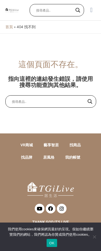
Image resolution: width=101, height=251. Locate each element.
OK (51, 243)
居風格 (48, 157)
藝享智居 (51, 145)
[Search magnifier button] (78, 10)
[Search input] (54, 10)
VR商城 (26, 145)
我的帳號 (72, 157)
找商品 (75, 145)
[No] (94, 236)
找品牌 (26, 157)
